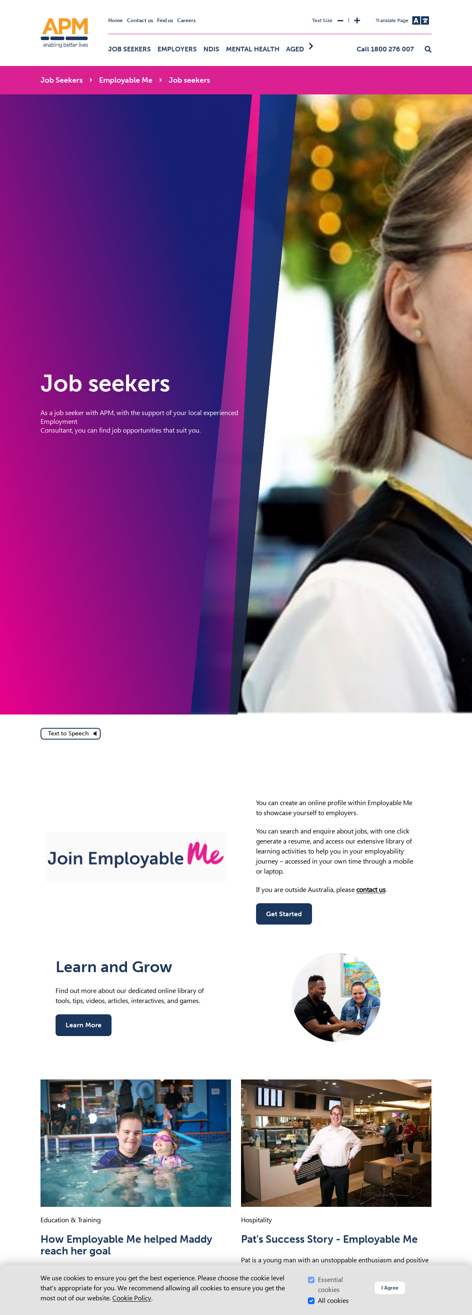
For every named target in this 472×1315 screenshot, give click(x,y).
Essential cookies (330, 1285)
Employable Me (125, 80)
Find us (165, 20)
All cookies (333, 1301)
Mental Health (252, 49)
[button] (428, 49)
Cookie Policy (131, 1298)
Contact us (140, 20)
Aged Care (304, 49)
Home (115, 20)
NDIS (211, 49)
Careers (186, 20)
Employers (177, 49)
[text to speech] (71, 734)
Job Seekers (129, 49)
